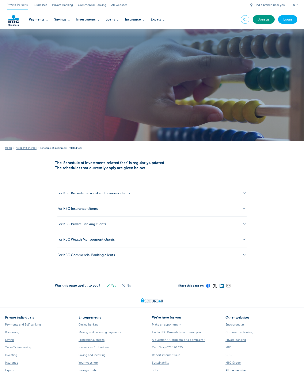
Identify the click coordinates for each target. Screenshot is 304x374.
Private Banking (62, 5)
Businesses (40, 5)
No (126, 285)
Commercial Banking (92, 5)
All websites (119, 5)
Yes (111, 285)
